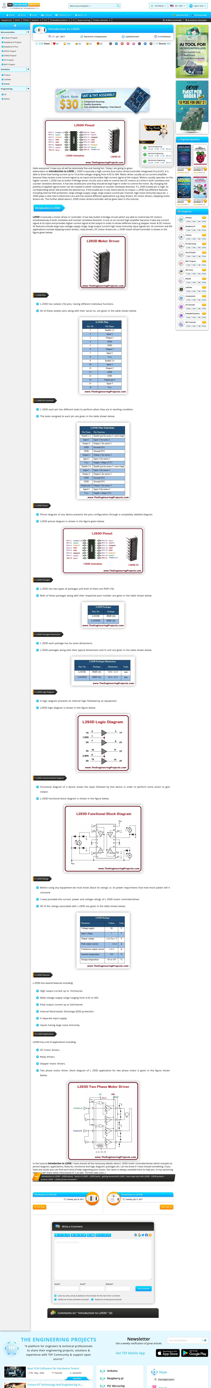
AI (74, 20)
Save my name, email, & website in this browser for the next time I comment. (87, 1296)
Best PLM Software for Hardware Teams (53, 1368)
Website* (118, 1287)
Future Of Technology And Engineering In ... (55, 1384)
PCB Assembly (199, 15)
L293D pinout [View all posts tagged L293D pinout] (67, 1176)
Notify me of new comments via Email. (71, 1299)
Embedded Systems (60, 20)
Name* (66, 1287)
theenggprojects (164, 1379)
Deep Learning (83, 20)
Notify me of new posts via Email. (106, 1299)
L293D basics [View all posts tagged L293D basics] (94, 1176)
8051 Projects (9, 64)
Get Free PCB (180, 15)
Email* (92, 1287)
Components (190, 296)
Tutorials (56, 1373)
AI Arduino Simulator (196, 20)
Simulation (15, 69)
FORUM (46, 15)
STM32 (26, 20)
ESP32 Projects (10, 51)
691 (169, 43)
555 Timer (189, 270)
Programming (15, 89)
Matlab (7, 84)
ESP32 (17, 20)
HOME (10, 15)
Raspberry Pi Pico (11, 46)
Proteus (7, 75)
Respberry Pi (190, 226)
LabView (7, 79)
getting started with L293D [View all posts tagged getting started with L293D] (113, 1176)
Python (7, 99)
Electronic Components (93, 36)
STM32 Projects (10, 55)
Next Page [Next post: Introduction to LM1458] (166, 1207)
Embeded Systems (192, 313)
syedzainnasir (130, 36)
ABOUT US (81, 15)
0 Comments (162, 36)
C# (5, 94)
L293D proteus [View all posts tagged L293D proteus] (157, 1176)
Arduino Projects (11, 38)
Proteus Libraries (101, 20)
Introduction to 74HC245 (45, 1194)
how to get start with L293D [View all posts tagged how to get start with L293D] (138, 1176)
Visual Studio (190, 252)
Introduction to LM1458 (132, 1194)
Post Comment (143, 1288)
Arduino (36, 20)
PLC (46, 20)
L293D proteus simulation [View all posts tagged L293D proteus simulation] (66, 1179)
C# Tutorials (190, 305)
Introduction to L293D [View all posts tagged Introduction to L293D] (51, 1176)
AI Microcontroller (172, 20)
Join (201, 6)
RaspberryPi (6, 20)
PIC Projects (9, 60)
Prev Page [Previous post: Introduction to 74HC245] (39, 1207)
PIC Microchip (190, 244)
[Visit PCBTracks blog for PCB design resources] (192, 133)
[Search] (92, 5)
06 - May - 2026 (35, 1373)
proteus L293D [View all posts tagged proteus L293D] (47, 1179)
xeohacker (75, 1373)
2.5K (41, 43)
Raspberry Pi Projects (12, 42)
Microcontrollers (15, 32)
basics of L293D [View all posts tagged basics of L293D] (81, 1176)
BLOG (22, 15)
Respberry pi (112, 1378)
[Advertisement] (103, 64)
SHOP (33, 15)
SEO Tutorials (190, 322)
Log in (196, 6)
